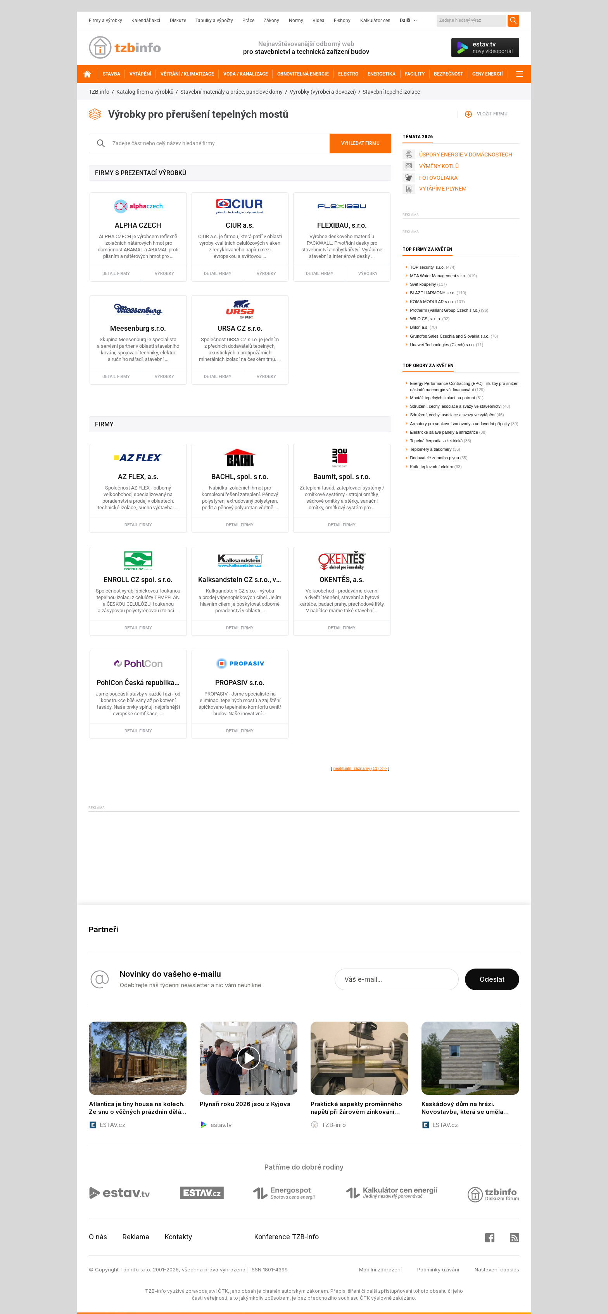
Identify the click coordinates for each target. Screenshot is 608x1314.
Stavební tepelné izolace (391, 92)
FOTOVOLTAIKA (438, 178)
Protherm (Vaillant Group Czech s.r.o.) (445, 310)
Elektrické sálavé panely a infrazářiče (444, 432)
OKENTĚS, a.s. (342, 579)
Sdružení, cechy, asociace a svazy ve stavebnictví (456, 406)
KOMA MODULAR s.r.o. (432, 301)
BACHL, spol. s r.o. (239, 476)
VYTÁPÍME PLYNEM (442, 189)
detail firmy (116, 273)
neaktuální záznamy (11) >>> (360, 768)
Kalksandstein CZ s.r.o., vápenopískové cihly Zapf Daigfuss (240, 579)
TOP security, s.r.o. (427, 267)
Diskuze (178, 20)
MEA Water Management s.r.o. (438, 275)
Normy (296, 20)
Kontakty (178, 1237)
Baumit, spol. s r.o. (341, 476)
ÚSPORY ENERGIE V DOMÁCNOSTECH (465, 154)
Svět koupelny (423, 284)
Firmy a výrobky (105, 20)
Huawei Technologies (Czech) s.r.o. (442, 344)
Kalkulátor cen (375, 20)
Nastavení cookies (497, 1269)
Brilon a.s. (419, 327)
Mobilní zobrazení (380, 1269)
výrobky (164, 273)
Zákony (271, 20)
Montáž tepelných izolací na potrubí (442, 397)
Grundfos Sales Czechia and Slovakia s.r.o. (450, 336)
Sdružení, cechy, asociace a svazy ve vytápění (453, 414)
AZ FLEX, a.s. (138, 476)
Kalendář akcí (145, 20)
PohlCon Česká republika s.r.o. (138, 682)
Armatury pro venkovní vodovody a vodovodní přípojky (460, 423)
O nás (98, 1237)
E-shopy (342, 20)
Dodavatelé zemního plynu (434, 457)
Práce (248, 20)
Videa (319, 20)
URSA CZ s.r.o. (240, 328)
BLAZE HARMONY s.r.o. (433, 292)
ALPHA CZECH (138, 225)
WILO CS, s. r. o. (425, 318)
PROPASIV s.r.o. (239, 682)
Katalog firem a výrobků (145, 92)
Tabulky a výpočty (214, 20)
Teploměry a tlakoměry (431, 449)
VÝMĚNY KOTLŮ (439, 166)
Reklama (136, 1237)
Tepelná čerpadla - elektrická (436, 440)
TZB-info (99, 92)
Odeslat (492, 979)
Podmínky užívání (438, 1269)
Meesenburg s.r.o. (138, 328)
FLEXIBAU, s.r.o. (342, 225)
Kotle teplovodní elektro (431, 466)
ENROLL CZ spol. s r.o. (138, 579)
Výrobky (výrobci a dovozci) (323, 92)
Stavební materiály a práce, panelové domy (231, 92)
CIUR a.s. (240, 225)
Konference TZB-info (286, 1237)
